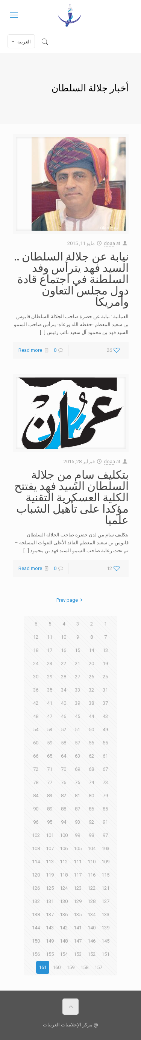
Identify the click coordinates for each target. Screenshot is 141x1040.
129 (78, 901)
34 (63, 690)
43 (105, 716)
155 (50, 954)
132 (36, 901)
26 (91, 676)
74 (91, 782)
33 (77, 690)
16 (63, 650)
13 (105, 650)
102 (36, 835)
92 (91, 822)
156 (36, 954)
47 (49, 716)
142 (64, 928)
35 (49, 690)
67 (105, 769)
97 (105, 835)
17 (49, 650)
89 (49, 809)
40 (63, 703)
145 (105, 941)
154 (64, 954)
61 (105, 756)
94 (63, 822)
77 (49, 782)
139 (105, 928)
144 (36, 928)
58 (63, 743)
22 (63, 663)
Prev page (70, 600)
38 (91, 703)
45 (77, 716)
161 (43, 967)
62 (91, 756)
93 (77, 822)
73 (105, 782)
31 (105, 690)
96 (35, 822)
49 (105, 729)
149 (50, 941)
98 (91, 835)
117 (78, 875)
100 (64, 835)
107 (50, 848)
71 (49, 769)
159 (70, 967)
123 (78, 888)
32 (91, 690)
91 (105, 822)
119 (50, 875)
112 (64, 861)
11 (49, 637)
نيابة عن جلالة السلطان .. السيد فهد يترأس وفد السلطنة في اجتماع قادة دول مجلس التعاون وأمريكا (71, 278)
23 (49, 663)
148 (64, 941)
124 (64, 888)
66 (35, 756)
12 (35, 637)
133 (105, 914)
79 (105, 795)
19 (105, 663)
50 (91, 729)
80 (91, 795)
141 (78, 928)
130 (64, 901)
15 (77, 650)
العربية (20, 42)
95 (49, 822)
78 (35, 782)
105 (78, 848)
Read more (30, 350)
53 (49, 729)
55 (105, 743)
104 (92, 848)
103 (105, 848)
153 (78, 954)
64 (63, 756)
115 (105, 875)
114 (36, 861)
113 (50, 861)
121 (105, 888)
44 (91, 716)
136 (64, 914)
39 (77, 703)
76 (63, 782)
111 (78, 861)
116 (92, 875)
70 (63, 769)
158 (84, 967)
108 (36, 848)
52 (63, 729)
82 (63, 795)
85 (105, 809)
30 (35, 676)
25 (105, 676)
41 (49, 703)
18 (35, 650)
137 (50, 914)
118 (64, 875)
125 (50, 888)
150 (36, 941)
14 (91, 650)
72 (35, 769)
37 (105, 703)
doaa (109, 243)
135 (78, 914)
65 (49, 756)
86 (91, 809)
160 (57, 967)
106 (64, 848)
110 (92, 861)
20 (91, 663)
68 (91, 769)
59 (49, 743)
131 (50, 901)
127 (105, 901)
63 (77, 756)
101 (50, 835)
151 (105, 954)
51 (77, 729)
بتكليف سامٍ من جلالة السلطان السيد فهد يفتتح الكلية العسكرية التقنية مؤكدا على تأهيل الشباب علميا (71, 497)
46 (63, 716)
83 (49, 795)
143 (50, 928)
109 (105, 861)
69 (77, 769)
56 (91, 743)
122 (92, 888)
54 (35, 729)
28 (63, 676)
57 (77, 743)
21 (77, 663)
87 (77, 809)
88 (63, 809)
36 (35, 690)
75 (77, 782)
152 (92, 954)
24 (35, 663)
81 (77, 795)
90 (35, 809)
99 (77, 835)
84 (35, 795)
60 (35, 743)
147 (78, 941)
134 (92, 914)
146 (92, 941)
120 (36, 875)
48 (35, 716)
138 (36, 914)
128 (92, 901)
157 (98, 967)
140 (92, 928)
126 (36, 888)
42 (35, 703)
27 (77, 676)
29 (49, 676)
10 (63, 637)
